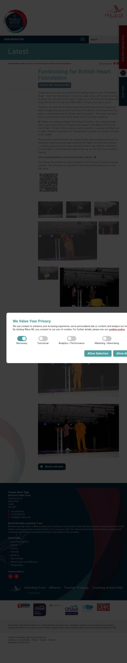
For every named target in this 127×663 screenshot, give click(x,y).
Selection (98, 353)
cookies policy (117, 329)
